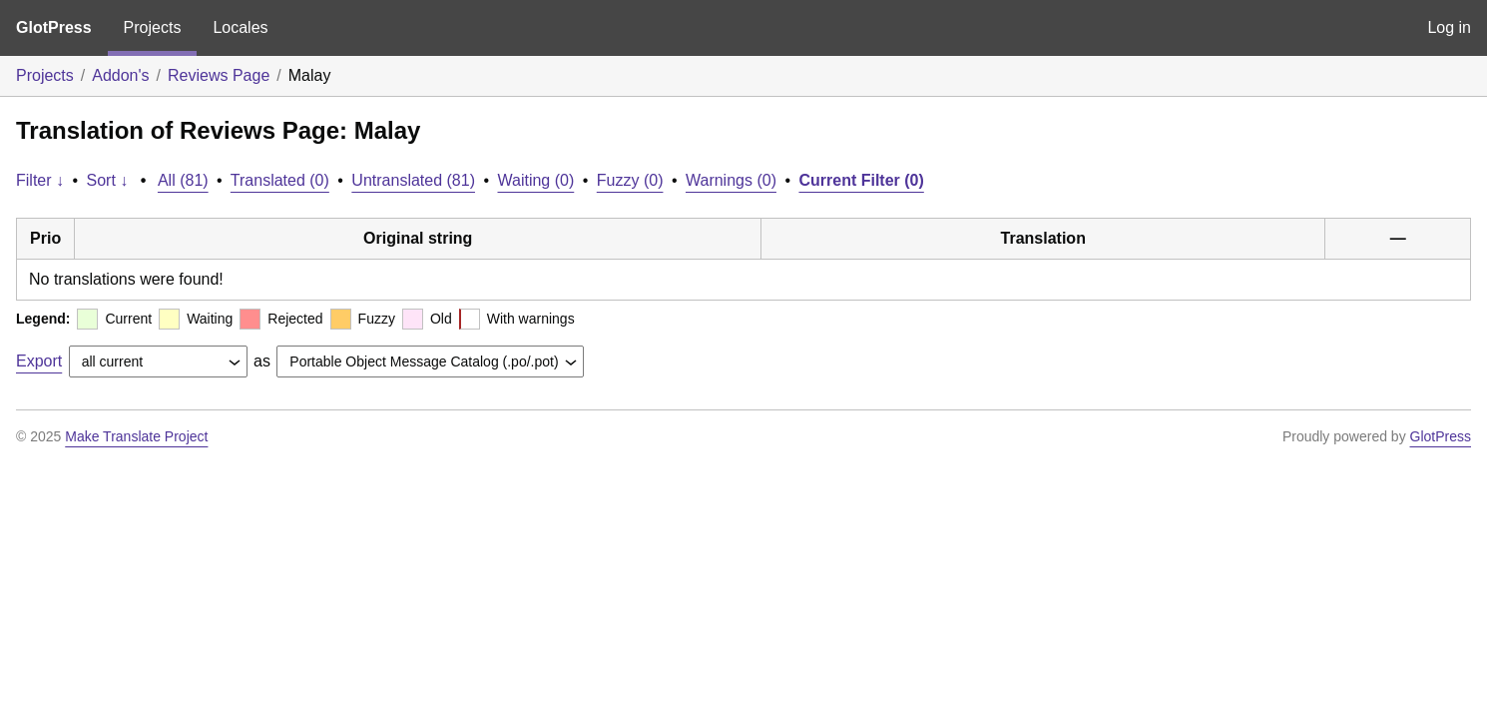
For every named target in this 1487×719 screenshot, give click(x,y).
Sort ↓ (108, 180)
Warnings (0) (731, 180)
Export (39, 361)
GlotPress (54, 27)
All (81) (183, 180)
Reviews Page (218, 75)
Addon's (120, 75)
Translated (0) (280, 180)
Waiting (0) (536, 180)
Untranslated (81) (413, 180)
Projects (153, 27)
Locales (240, 27)
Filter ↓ (40, 180)
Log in (1449, 27)
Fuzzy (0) (630, 180)
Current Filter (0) (860, 180)
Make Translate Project (136, 436)
